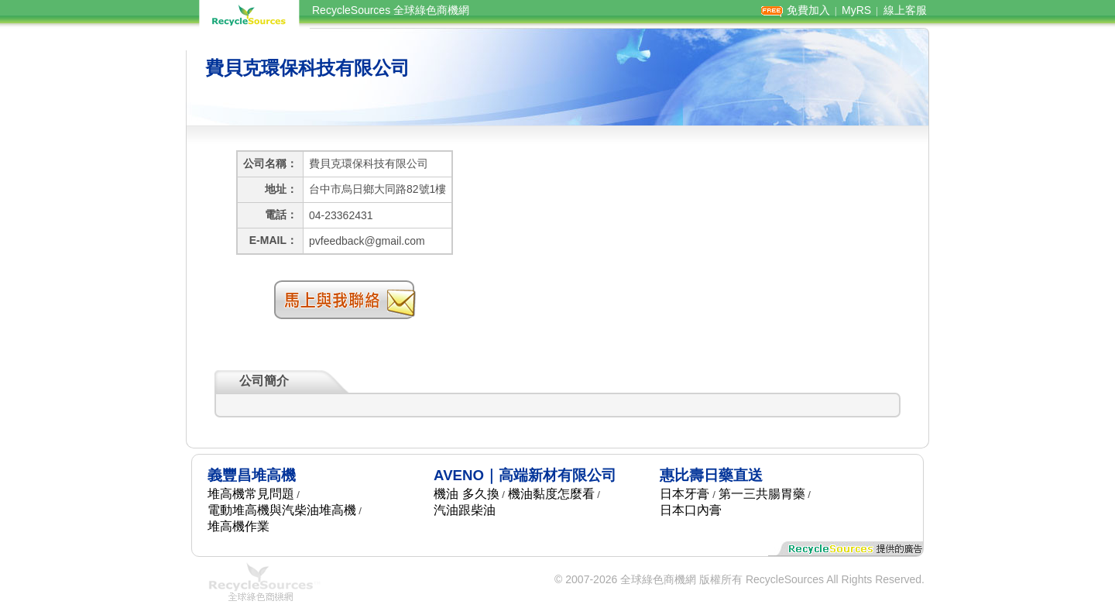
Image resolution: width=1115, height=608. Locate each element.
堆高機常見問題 (251, 493)
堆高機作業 (238, 526)
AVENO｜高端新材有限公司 (525, 475)
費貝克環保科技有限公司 (307, 67)
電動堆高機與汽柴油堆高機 (282, 510)
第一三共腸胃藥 (762, 493)
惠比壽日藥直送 (711, 475)
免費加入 (808, 10)
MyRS (856, 10)
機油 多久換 (466, 493)
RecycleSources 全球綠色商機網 (390, 10)
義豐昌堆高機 (252, 475)
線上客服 (905, 10)
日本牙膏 (684, 493)
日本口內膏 (691, 510)
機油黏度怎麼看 (551, 493)
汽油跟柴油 (465, 510)
